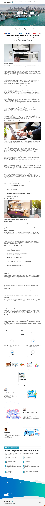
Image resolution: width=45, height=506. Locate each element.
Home (16, 1)
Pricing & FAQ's (30, 1)
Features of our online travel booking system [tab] (12, 447)
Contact (40, 501)
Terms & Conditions (30, 501)
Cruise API (20, 1)
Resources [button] (35, 1)
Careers (36, 501)
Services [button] (25, 1)
